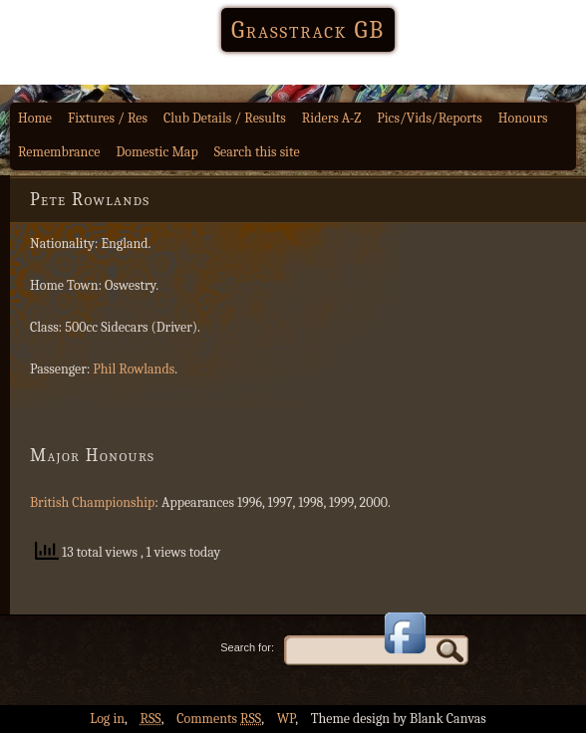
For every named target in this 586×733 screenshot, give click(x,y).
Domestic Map (157, 151)
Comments (218, 718)
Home (35, 118)
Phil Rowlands (133, 369)
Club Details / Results (224, 118)
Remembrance (59, 151)
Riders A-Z (332, 118)
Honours (523, 118)
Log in (107, 718)
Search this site (257, 151)
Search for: (247, 647)
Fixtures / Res (107, 118)
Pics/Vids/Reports (429, 118)
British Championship (92, 502)
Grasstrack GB (308, 30)
